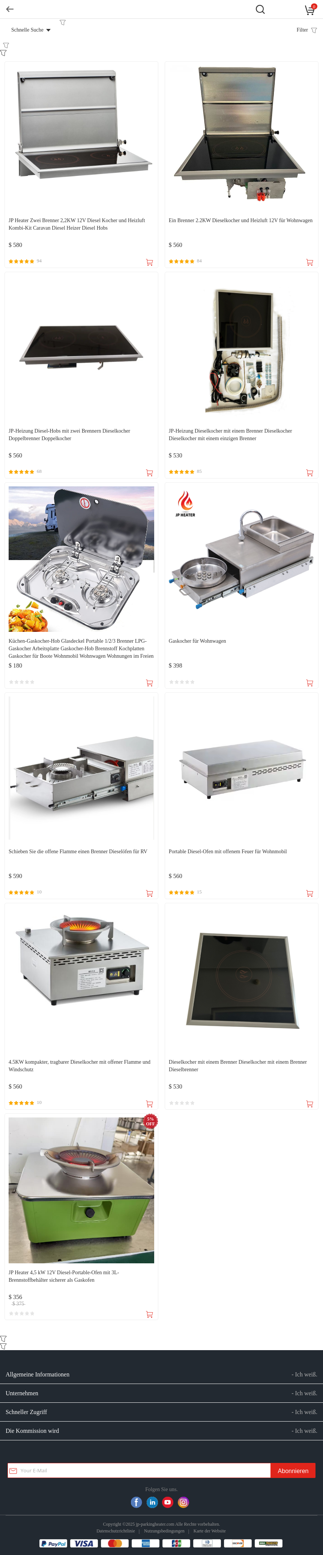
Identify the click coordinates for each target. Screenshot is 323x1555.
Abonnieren (293, 1471)
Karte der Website (210, 1530)
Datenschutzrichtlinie (115, 1530)
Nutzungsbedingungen (164, 1530)
